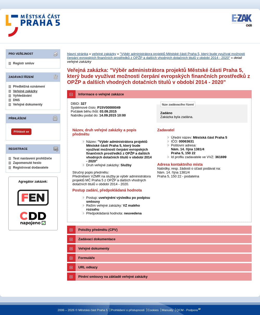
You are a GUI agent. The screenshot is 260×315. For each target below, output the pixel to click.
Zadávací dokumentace (96, 239)
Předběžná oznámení (29, 86)
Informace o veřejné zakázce (101, 94)
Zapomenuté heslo (27, 163)
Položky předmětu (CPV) (98, 230)
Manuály (167, 310)
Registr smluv (23, 63)
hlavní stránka (77, 54)
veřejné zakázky (104, 54)
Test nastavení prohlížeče (32, 158)
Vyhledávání (22, 95)
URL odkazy (88, 267)
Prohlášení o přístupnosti (127, 310)
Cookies (153, 310)
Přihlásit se (21, 131)
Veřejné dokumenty (27, 104)
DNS (16, 100)
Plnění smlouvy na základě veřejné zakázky (113, 277)
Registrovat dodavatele (30, 167)
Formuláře (86, 258)
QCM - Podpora (187, 310)
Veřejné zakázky (25, 91)
